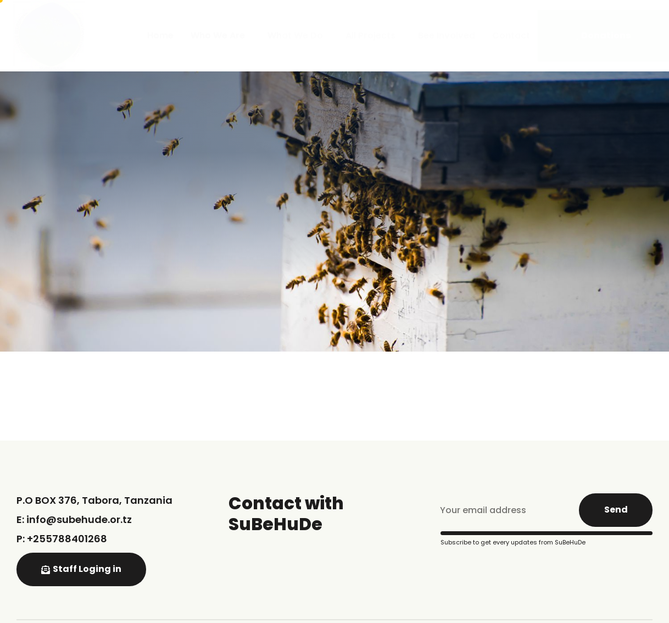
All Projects (373, 36)
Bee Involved (446, 36)
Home (160, 36)
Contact (511, 36)
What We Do (297, 36)
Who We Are (220, 36)
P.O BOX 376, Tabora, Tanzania (94, 500)
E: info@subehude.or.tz (74, 519)
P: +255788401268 (61, 539)
